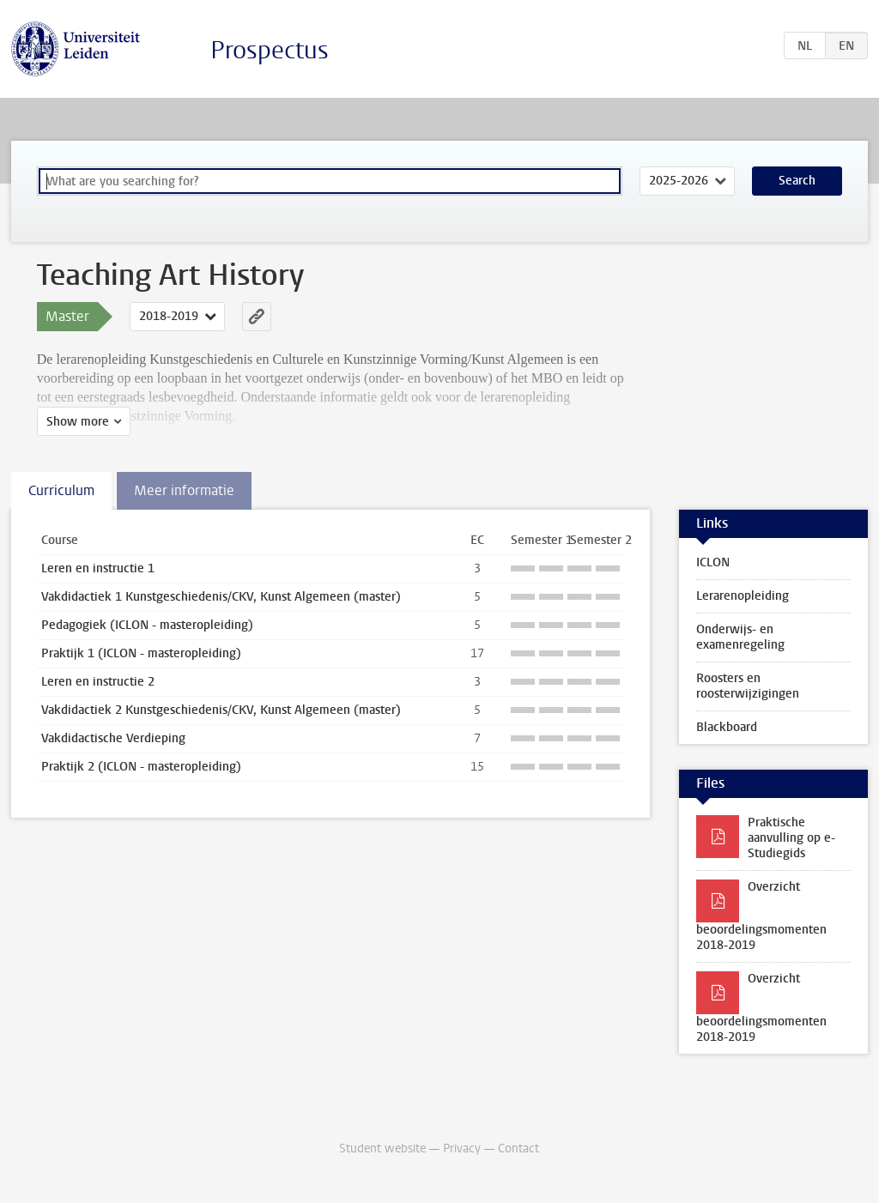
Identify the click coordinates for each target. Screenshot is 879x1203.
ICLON (713, 562)
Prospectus (269, 50)
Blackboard (726, 727)
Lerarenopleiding (742, 596)
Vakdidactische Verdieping (113, 738)
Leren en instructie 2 (98, 682)
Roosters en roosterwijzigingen (747, 686)
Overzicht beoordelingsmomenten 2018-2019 (761, 916)
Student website (382, 1148)
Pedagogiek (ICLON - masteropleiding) (147, 625)
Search (797, 180)
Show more (77, 422)
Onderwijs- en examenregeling (740, 637)
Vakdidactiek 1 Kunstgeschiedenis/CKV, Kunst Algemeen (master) (221, 597)
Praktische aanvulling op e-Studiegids (791, 837)
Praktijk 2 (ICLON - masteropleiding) (141, 767)
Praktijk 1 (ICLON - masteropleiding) (141, 653)
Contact (518, 1148)
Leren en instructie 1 (98, 568)
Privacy (462, 1148)
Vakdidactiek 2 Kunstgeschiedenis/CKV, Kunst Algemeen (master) (221, 710)
